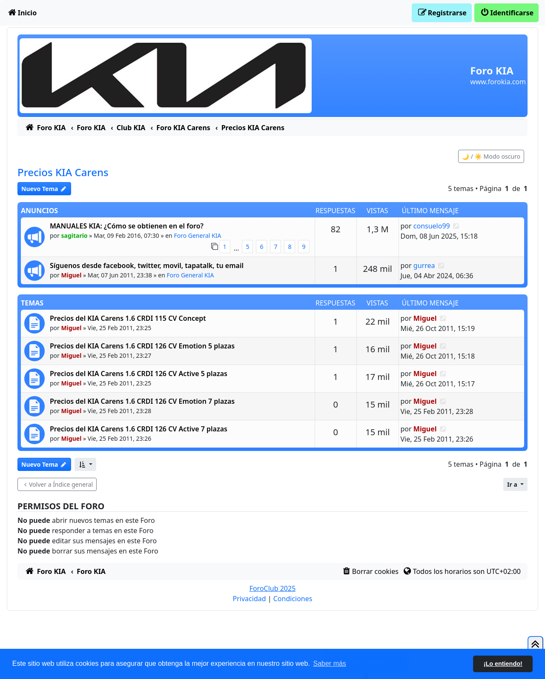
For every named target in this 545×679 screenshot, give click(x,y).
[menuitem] (21, 13)
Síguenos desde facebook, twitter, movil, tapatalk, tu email (147, 265)
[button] (85, 464)
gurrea (424, 265)
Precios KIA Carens (63, 172)
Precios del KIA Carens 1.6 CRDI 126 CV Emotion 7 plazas (142, 401)
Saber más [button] (329, 663)
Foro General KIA (197, 235)
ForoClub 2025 (273, 588)
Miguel (71, 275)
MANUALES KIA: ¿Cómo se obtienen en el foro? (127, 226)
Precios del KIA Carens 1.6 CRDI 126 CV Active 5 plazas (138, 373)
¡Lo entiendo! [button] (503, 663)
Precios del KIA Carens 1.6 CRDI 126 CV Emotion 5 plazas (142, 346)
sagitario (74, 235)
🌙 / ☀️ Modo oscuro (491, 156)
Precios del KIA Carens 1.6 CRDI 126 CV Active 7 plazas (138, 429)
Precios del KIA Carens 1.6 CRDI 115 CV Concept (128, 318)
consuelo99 (431, 226)
